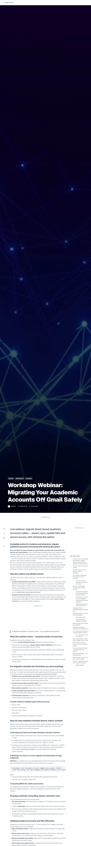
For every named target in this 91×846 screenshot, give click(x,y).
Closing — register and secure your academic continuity (80, 690)
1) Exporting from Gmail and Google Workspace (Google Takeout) (82, 622)
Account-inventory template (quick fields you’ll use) (81, 611)
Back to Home (8, 2)
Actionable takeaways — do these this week (80, 683)
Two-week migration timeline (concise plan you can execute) (80, 678)
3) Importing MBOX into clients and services (81, 633)
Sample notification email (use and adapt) (81, 649)
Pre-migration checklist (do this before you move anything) (80, 605)
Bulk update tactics (81, 646)
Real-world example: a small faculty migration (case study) (80, 668)
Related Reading (80, 694)
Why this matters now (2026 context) (80, 595)
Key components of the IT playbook (82, 664)
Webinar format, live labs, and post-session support (80, 687)
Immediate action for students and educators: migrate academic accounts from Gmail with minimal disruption (80, 590)
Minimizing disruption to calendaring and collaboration (80, 656)
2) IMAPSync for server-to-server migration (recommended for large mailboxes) (82, 628)
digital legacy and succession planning (28, 595)
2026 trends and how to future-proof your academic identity (80, 673)
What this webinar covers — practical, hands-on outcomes (80, 600)
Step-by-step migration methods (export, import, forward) (79, 616)
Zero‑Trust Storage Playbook (26, 752)
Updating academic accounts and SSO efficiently (80, 643)
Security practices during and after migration (80, 653)
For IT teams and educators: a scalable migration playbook (80, 660)
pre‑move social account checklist (46, 677)
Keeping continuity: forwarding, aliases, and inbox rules (80, 638)
